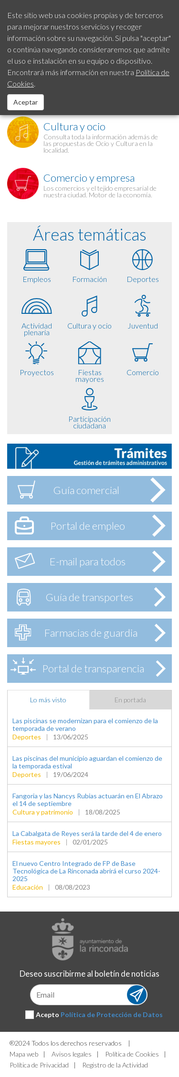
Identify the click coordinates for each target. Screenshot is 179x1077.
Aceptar (25, 102)
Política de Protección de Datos (112, 1014)
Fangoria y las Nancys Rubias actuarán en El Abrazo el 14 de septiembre (87, 799)
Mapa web (24, 1054)
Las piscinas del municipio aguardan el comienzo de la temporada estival (87, 762)
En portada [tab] (130, 700)
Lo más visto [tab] (48, 700)
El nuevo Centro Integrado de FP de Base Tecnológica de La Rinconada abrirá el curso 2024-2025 (86, 871)
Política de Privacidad (39, 1065)
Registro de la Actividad (115, 1065)
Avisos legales (72, 1054)
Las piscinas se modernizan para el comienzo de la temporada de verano (85, 724)
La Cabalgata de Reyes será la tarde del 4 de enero (87, 833)
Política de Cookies (132, 1054)
